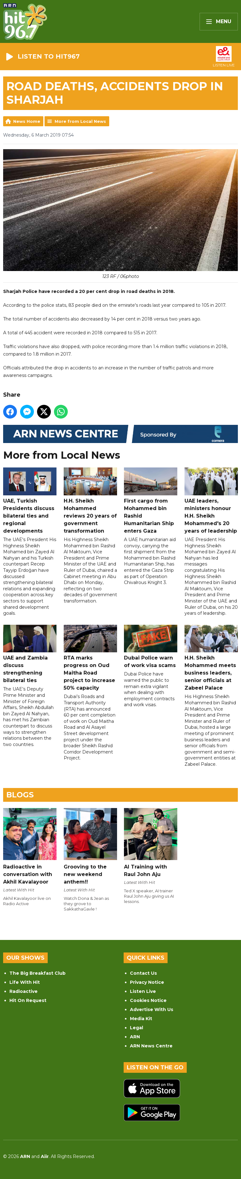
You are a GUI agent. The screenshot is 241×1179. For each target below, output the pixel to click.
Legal (136, 1027)
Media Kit (141, 1018)
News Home (26, 121)
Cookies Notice (148, 1000)
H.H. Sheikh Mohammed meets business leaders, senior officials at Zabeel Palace (211, 657)
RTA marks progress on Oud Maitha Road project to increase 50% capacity (90, 657)
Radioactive (23, 991)
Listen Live (143, 991)
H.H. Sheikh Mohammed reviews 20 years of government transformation (90, 500)
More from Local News (80, 121)
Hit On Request (27, 1000)
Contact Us (143, 973)
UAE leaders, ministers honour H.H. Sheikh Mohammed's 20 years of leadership (211, 500)
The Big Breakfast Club (37, 973)
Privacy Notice (147, 982)
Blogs (20, 794)
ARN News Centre (151, 1046)
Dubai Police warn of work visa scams (150, 646)
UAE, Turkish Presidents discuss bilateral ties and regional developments (29, 500)
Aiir (45, 1156)
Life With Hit (24, 982)
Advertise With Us (151, 1009)
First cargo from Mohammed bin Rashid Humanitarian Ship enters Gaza (150, 500)
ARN (135, 1037)
